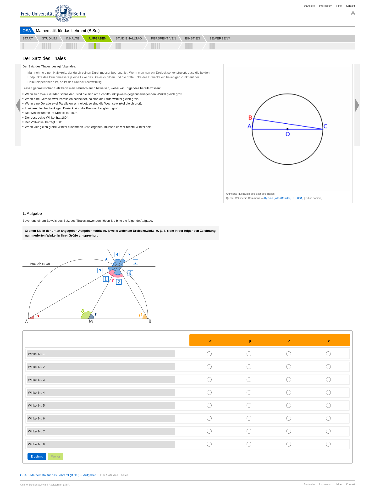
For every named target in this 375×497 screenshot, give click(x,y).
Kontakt (350, 5)
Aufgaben (90, 475)
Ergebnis (37, 456)
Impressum (325, 5)
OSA (26, 30)
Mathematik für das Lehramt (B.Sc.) (54, 475)
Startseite (309, 5)
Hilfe (339, 5)
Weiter (55, 456)
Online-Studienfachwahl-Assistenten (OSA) (45, 484)
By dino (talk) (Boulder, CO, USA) (283, 198)
